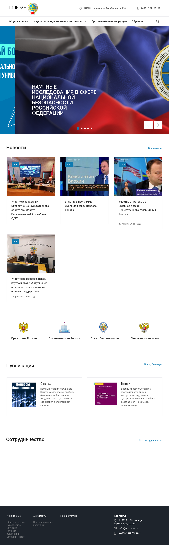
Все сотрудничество (150, 440)
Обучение (138, 21)
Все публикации (153, 364)
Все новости (155, 148)
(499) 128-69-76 (150, 8)
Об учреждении (18, 21)
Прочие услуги (68, 515)
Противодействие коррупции (109, 21)
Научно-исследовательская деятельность (60, 21)
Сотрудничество (16, 537)
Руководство (14, 525)
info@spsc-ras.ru (128, 528)
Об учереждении (16, 522)
